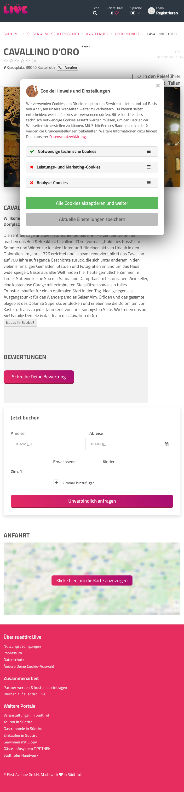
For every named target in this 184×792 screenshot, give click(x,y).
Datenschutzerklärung (67, 136)
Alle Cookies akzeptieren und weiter (92, 203)
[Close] (158, 85)
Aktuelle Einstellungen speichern (92, 219)
